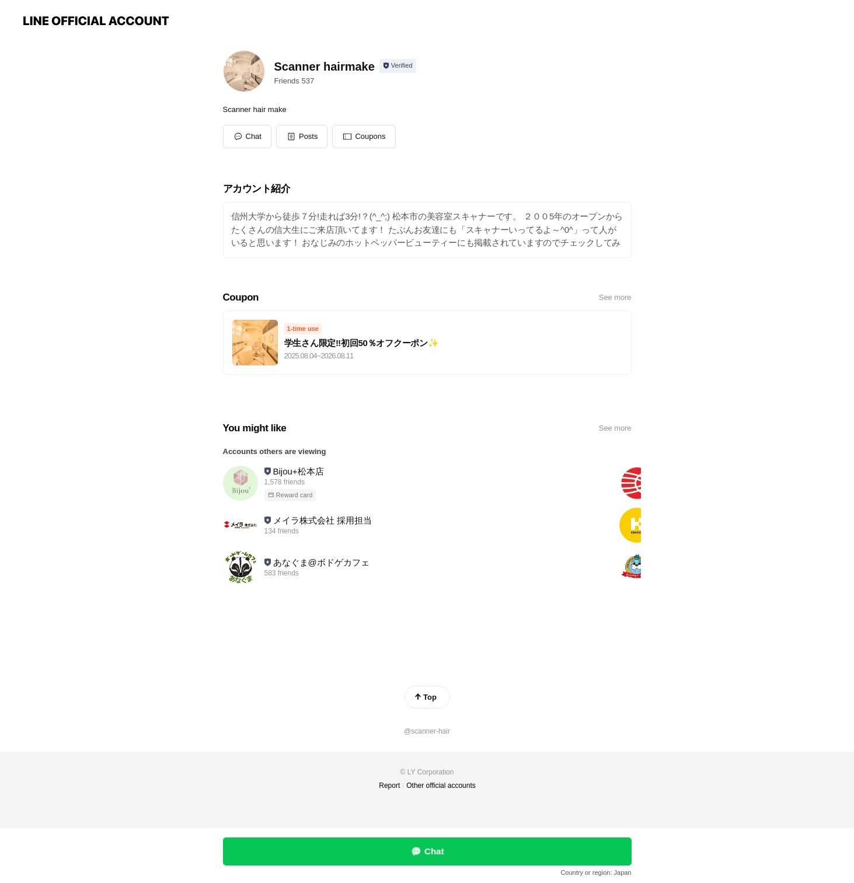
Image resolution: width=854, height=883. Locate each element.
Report (389, 785)
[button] (302, 136)
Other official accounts (441, 785)
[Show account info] (397, 66)
